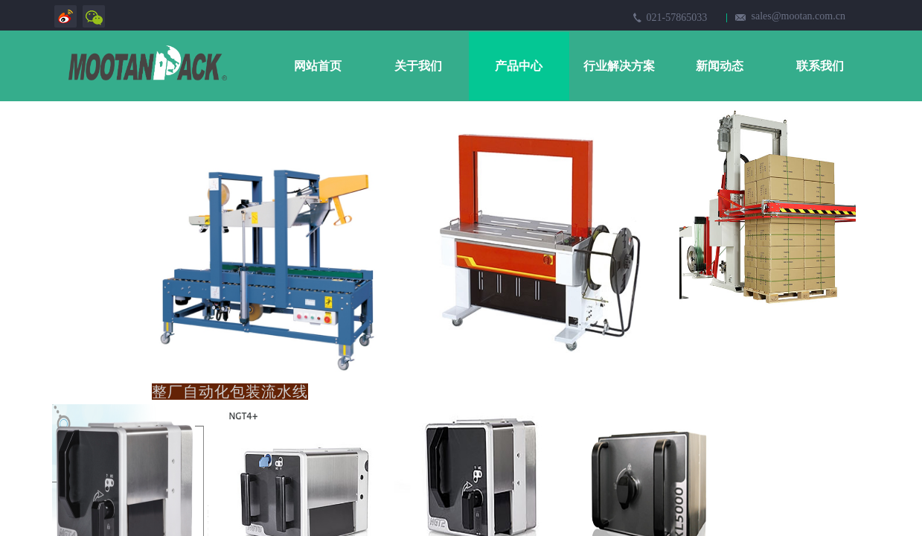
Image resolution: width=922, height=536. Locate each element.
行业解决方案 (619, 66)
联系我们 (820, 66)
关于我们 (418, 66)
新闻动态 (719, 66)
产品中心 (518, 66)
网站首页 (318, 66)
